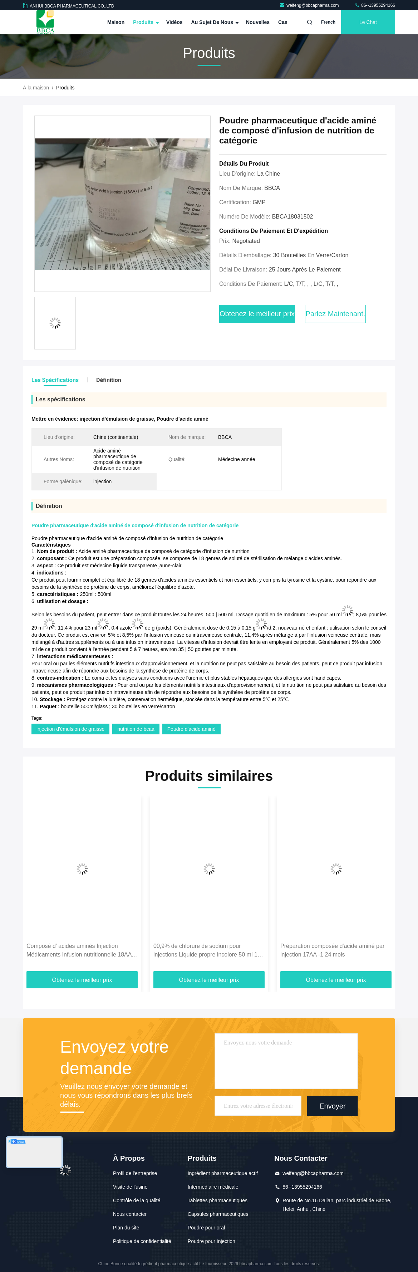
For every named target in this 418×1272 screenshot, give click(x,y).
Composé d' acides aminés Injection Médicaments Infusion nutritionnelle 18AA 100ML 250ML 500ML (79, 951)
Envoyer (332, 1106)
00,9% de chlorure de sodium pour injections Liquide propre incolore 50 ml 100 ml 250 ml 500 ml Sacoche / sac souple (208, 951)
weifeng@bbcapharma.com (309, 5)
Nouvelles (258, 22)
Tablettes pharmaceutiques (217, 1200)
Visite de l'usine (130, 1187)
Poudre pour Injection (211, 1241)
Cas (282, 22)
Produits (145, 22)
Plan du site (126, 1228)
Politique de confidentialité (142, 1241)
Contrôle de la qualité (136, 1200)
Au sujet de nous (214, 22)
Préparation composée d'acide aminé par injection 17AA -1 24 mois (332, 950)
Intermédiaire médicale (213, 1187)
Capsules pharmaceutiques (218, 1214)
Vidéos (174, 22)
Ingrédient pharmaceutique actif (223, 1173)
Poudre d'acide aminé (191, 729)
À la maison (36, 87)
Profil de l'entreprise (135, 1173)
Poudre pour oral (206, 1228)
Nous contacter (130, 1214)
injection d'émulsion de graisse (70, 729)
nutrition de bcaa (135, 729)
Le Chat (368, 22)
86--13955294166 (374, 5)
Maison (115, 22)
